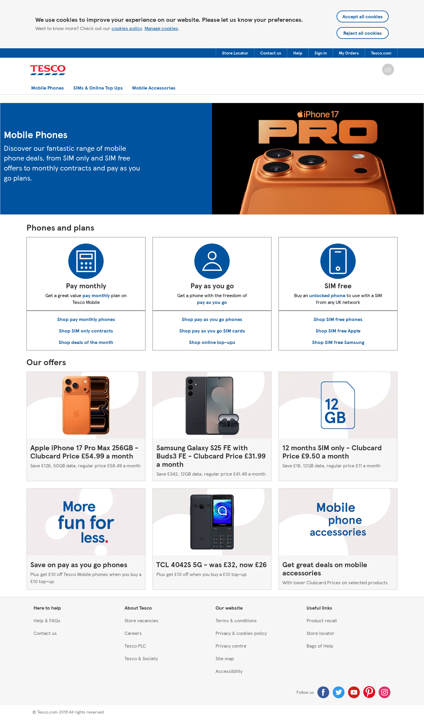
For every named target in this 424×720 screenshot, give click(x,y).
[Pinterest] (369, 692)
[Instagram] (384, 692)
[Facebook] (323, 692)
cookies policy (127, 28)
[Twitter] (338, 692)
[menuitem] (235, 53)
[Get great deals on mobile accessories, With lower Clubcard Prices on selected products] (338, 539)
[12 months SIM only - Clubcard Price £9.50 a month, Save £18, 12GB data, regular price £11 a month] (338, 426)
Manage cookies (161, 28)
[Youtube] (354, 692)
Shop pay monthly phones (86, 319)
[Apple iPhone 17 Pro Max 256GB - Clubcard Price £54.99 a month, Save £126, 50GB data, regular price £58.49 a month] (85, 426)
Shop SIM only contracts (86, 330)
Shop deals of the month (86, 342)
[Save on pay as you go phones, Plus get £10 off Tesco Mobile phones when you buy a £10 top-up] (85, 539)
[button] (235, 53)
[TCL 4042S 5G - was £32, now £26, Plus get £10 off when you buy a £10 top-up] (212, 539)
